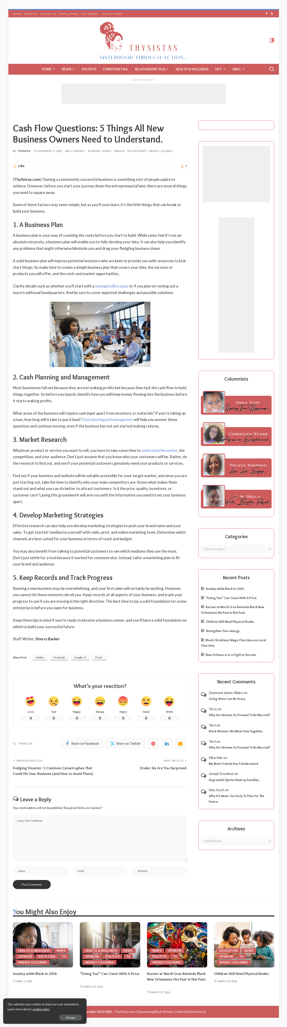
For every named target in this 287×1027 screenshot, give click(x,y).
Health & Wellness (34, 951)
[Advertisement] (144, 94)
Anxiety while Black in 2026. (225, 589)
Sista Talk (47, 956)
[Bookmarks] (271, 40)
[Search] (271, 69)
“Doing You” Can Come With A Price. (231, 598)
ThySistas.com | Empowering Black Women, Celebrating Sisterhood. (160, 1012)
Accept (55, 1017)
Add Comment (75, 150)
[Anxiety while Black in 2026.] (43, 945)
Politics (113, 956)
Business (94, 150)
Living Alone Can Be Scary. (227, 699)
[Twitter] (271, 13)
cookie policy (57, 1009)
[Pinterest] (153, 743)
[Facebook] (266, 13)
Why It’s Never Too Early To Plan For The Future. (236, 799)
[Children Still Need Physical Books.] (244, 945)
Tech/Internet (137, 150)
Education (228, 951)
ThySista (24, 150)
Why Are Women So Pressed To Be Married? (239, 715)
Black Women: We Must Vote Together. (236, 731)
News (61, 951)
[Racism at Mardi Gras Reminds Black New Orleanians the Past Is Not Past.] (177, 945)
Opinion (119, 150)
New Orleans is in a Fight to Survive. (231, 655)
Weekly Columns (160, 150)
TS (64, 956)
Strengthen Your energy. (223, 631)
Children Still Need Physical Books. (230, 622)
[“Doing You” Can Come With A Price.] (110, 945)
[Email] (180, 743)
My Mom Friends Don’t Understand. (234, 764)
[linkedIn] (166, 743)
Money (107, 150)
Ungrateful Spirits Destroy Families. (234, 780)
